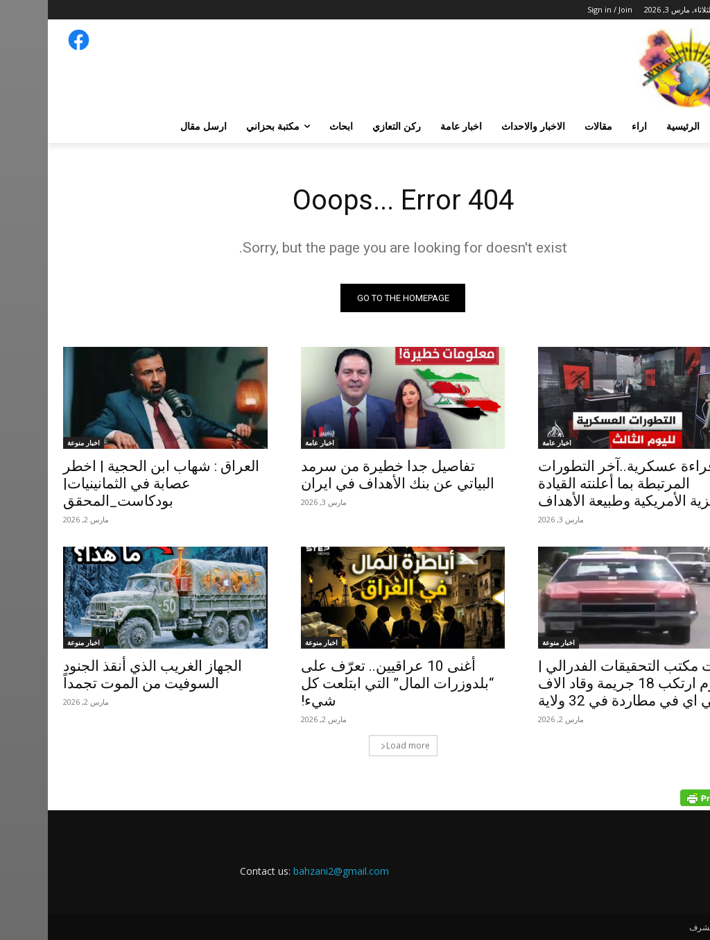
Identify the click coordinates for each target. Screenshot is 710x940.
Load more (357, 746)
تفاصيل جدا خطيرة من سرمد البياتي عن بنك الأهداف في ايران (350, 475)
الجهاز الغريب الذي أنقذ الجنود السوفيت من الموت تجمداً (104, 675)
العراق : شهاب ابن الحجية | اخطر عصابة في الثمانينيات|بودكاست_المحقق (113, 483)
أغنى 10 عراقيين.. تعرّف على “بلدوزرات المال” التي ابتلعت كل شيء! (349, 684)
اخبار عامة (508, 442)
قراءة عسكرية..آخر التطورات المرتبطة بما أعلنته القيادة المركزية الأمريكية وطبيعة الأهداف (592, 483)
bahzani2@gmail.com (293, 871)
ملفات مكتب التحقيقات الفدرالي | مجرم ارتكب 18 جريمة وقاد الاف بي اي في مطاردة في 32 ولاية (591, 684)
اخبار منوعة (35, 442)
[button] (678, 126)
